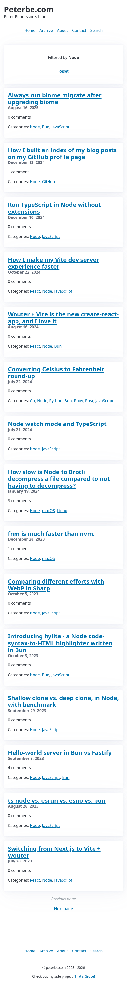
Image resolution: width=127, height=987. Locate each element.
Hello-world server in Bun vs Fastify (59, 753)
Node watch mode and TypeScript (57, 424)
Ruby (78, 400)
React (35, 291)
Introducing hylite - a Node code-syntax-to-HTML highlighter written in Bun (60, 643)
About (62, 30)
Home (30, 30)
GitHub (48, 181)
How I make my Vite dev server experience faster (53, 262)
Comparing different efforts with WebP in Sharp (56, 584)
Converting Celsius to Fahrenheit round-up (56, 372)
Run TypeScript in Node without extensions (54, 207)
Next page (63, 908)
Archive (46, 30)
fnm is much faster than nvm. (51, 533)
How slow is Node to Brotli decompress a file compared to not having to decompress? (59, 478)
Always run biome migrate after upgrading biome (55, 98)
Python (55, 400)
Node (35, 127)
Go (32, 400)
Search (96, 30)
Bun (45, 127)
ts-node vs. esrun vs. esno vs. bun (57, 800)
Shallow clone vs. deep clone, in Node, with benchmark (63, 701)
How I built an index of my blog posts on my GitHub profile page (62, 153)
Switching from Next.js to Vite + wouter (54, 851)
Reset (63, 71)
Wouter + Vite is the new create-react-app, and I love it (63, 317)
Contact (79, 30)
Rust (89, 400)
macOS (48, 510)
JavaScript (60, 127)
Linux (62, 510)
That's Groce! (84, 976)
